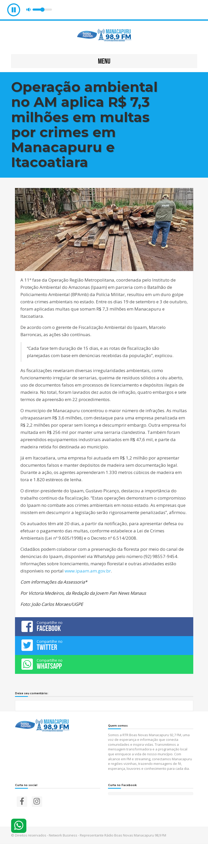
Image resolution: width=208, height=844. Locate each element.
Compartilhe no (104, 626)
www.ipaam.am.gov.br (88, 571)
